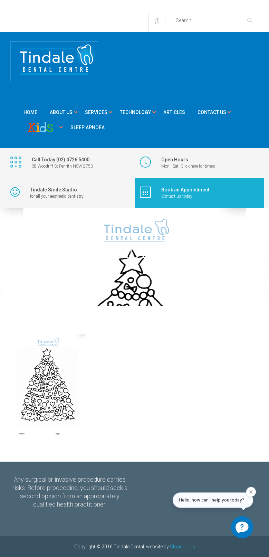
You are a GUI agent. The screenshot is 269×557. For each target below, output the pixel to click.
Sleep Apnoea (87, 127)
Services (96, 112)
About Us (61, 112)
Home (30, 112)
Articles (174, 112)
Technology (135, 112)
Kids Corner (40, 127)
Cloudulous (182, 546)
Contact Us (212, 112)
